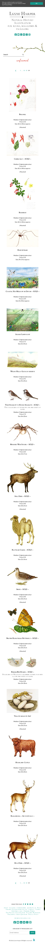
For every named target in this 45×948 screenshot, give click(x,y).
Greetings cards (16, 911)
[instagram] (29, 34)
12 (24, 70)
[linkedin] (21, 34)
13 (26, 70)
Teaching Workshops (33, 913)
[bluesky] (24, 34)
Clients (37, 909)
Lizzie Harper (22, 13)
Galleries (12, 908)
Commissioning (21, 908)
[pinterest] (27, 34)
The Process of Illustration (15, 913)
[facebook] (16, 34)
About (6, 908)
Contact (31, 909)
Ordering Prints (29, 911)
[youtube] (18, 34)
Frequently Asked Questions (17, 914)
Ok (36, 3)
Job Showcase (31, 908)
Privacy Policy (33, 914)
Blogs (39, 908)
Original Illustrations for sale (16, 909)
